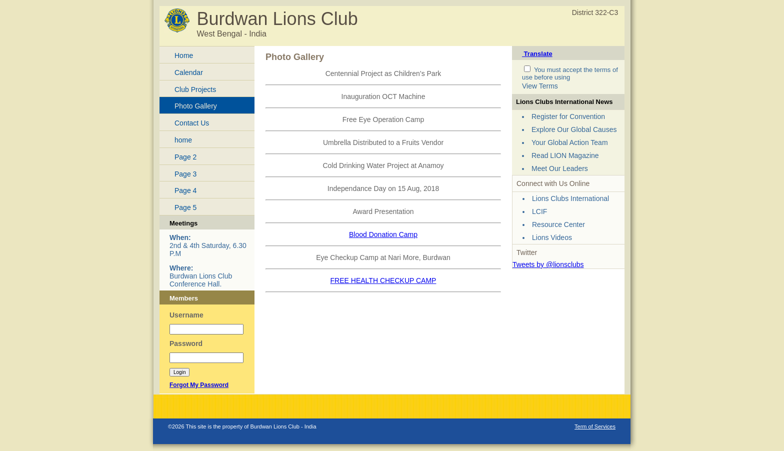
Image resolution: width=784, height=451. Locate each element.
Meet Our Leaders (560, 168)
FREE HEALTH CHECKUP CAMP (383, 280)
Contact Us (191, 123)
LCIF (539, 212)
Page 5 (185, 208)
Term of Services (595, 427)
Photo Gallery (195, 106)
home (183, 140)
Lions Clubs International (570, 198)
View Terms (540, 86)
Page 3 (185, 174)
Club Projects (195, 90)
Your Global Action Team (570, 142)
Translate (537, 54)
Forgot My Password (199, 385)
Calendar (188, 72)
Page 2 (185, 157)
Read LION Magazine (565, 156)
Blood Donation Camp (383, 234)
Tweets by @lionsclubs (548, 264)
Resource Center (558, 224)
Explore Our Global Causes (574, 130)
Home (183, 56)
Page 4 (185, 190)
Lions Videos (552, 238)
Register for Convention (568, 116)
